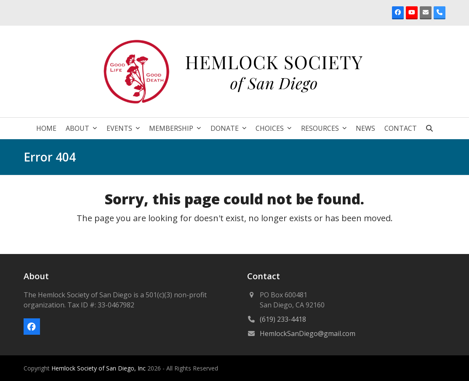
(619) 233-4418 (283, 319)
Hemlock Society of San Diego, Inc (99, 368)
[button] (429, 128)
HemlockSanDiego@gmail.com (307, 333)
